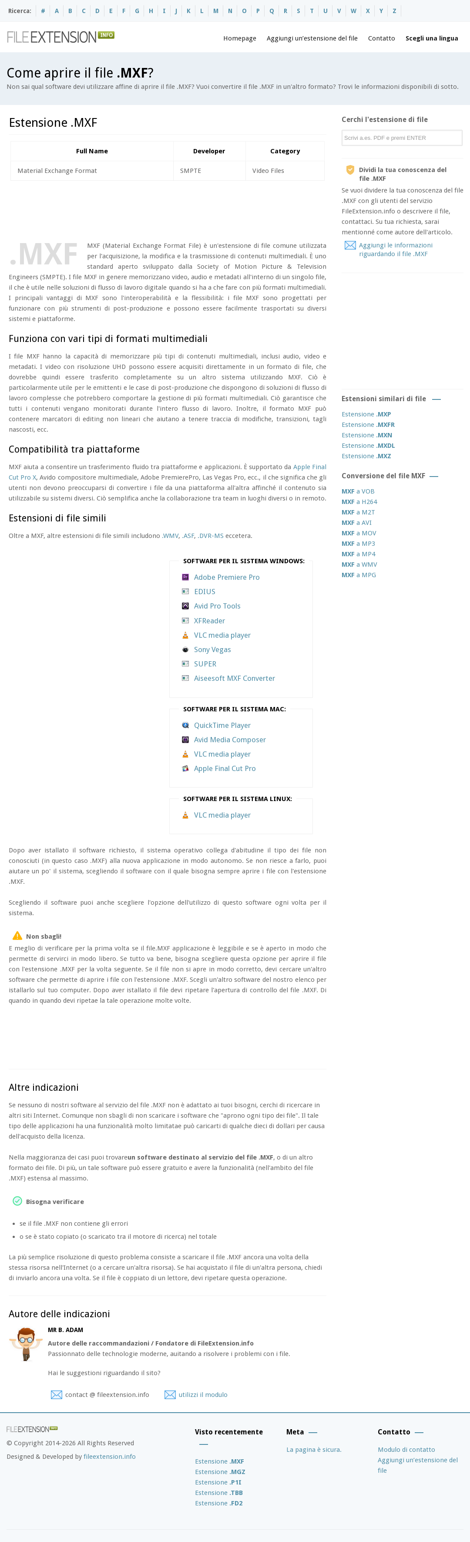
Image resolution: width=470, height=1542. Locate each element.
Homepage (239, 38)
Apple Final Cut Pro (225, 768)
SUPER (205, 663)
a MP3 (358, 544)
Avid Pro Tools (217, 606)
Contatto (381, 38)
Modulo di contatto (406, 1450)
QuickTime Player (222, 725)
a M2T (358, 512)
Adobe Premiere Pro (227, 577)
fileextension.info (110, 1457)
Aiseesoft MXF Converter (234, 678)
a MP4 (358, 554)
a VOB (358, 491)
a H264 (359, 502)
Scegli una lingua (432, 38)
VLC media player (222, 635)
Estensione (366, 414)
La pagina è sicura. (314, 1450)
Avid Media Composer (230, 739)
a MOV (359, 533)
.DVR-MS (211, 536)
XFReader (209, 620)
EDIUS (204, 591)
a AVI (357, 523)
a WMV (359, 564)
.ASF (188, 536)
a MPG (359, 575)
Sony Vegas (212, 649)
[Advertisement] (167, 209)
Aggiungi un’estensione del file (312, 38)
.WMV (170, 536)
